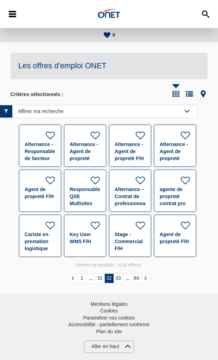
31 (100, 278)
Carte (203, 94)
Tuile (176, 94)
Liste (189, 94)
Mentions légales (108, 304)
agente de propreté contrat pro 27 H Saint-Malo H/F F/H (175, 203)
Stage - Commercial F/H (129, 241)
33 (118, 278)
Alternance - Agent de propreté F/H (129, 151)
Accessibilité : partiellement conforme (108, 324)
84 (136, 278)
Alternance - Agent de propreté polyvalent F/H (84, 158)
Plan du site (109, 331)
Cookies (109, 311)
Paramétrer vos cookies (109, 318)
